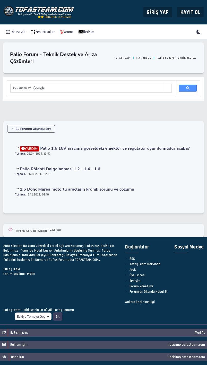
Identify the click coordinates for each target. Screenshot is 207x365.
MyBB (31, 274)
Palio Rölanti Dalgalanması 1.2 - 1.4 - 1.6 (60, 169)
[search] (87, 88)
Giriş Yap (158, 11)
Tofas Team (123, 58)
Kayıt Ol (190, 11)
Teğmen (20, 154)
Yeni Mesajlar (43, 32)
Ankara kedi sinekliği (140, 302)
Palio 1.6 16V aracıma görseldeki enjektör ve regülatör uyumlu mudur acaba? (105, 148)
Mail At (200, 333)
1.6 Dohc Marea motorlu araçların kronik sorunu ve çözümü (77, 189)
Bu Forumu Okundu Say (31, 128)
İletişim (86, 32)
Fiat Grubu (143, 58)
